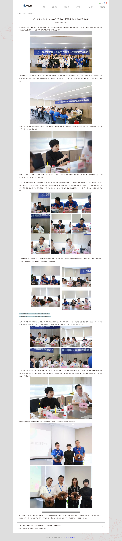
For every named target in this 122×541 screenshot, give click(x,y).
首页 (44, 7)
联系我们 (102, 7)
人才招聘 (90, 7)
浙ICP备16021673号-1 (70, 537)
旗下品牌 (78, 7)
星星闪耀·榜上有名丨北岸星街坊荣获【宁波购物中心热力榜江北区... (42, 526)
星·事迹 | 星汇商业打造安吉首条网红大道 (34, 528)
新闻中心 (66, 7)
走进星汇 (54, 7)
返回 (103, 527)
